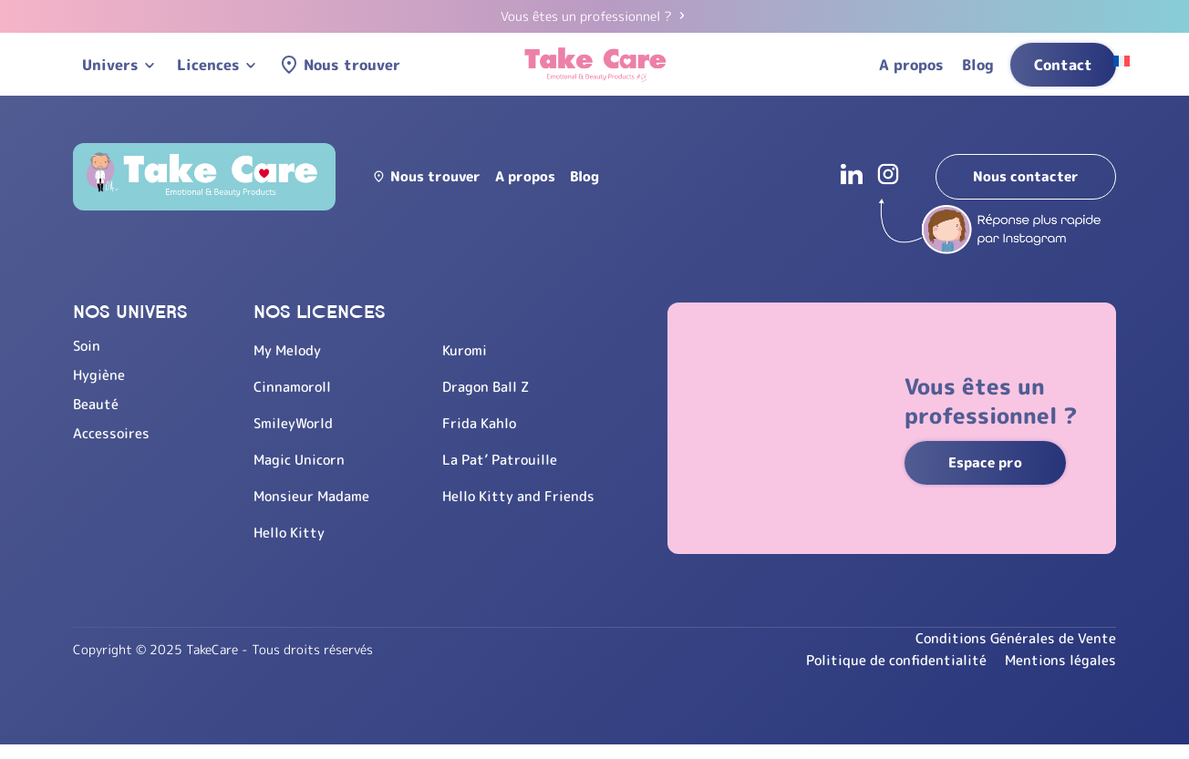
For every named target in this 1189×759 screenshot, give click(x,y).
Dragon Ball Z (492, 386)
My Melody (288, 350)
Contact (1063, 65)
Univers (110, 65)
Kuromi (469, 350)
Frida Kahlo (484, 423)
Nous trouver (352, 65)
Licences (208, 65)
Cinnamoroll (294, 386)
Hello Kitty (290, 532)
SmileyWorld (294, 423)
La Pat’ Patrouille (506, 459)
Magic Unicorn (301, 459)
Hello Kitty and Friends (524, 496)
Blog (978, 65)
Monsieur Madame (314, 496)
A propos (911, 65)
